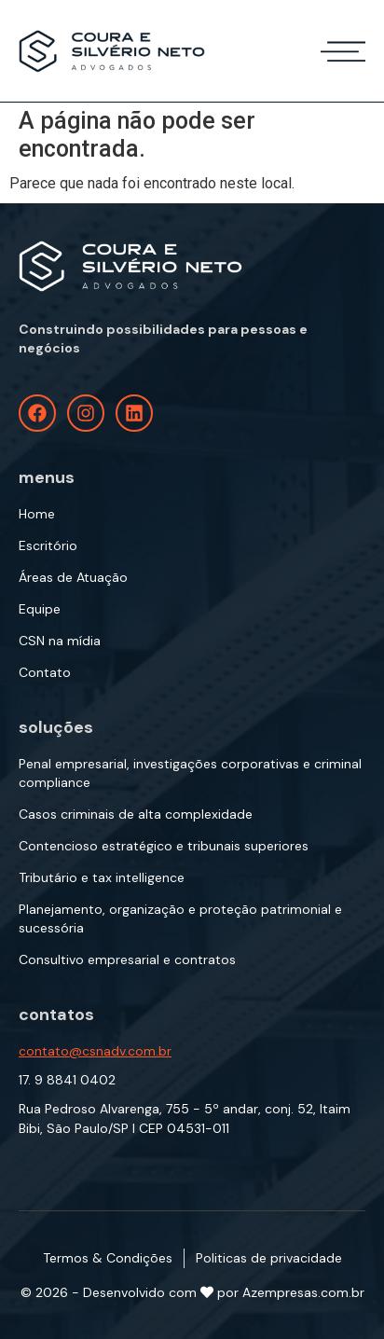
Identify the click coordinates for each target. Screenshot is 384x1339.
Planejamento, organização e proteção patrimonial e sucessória (180, 918)
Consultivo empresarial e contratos (127, 959)
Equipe (40, 608)
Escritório (48, 545)
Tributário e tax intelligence (102, 877)
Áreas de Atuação (73, 577)
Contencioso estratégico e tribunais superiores (164, 845)
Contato (45, 672)
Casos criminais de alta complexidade (136, 814)
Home (37, 513)
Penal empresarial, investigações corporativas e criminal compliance (190, 773)
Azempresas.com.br (303, 1292)
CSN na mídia (60, 640)
